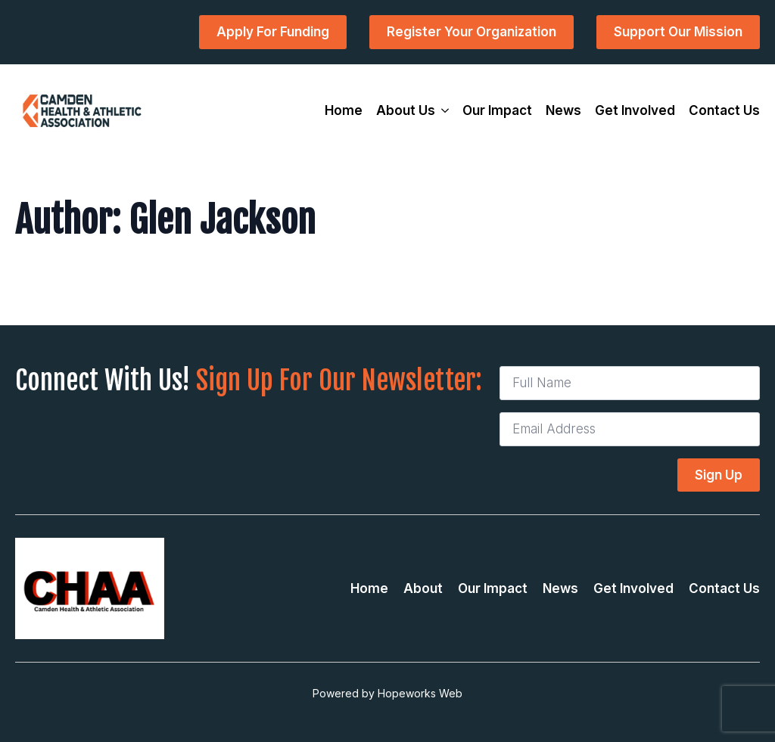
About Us (405, 110)
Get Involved (635, 110)
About (423, 589)
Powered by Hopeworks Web (387, 693)
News (563, 110)
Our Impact (497, 110)
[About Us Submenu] (442, 111)
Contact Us (724, 110)
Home (344, 110)
